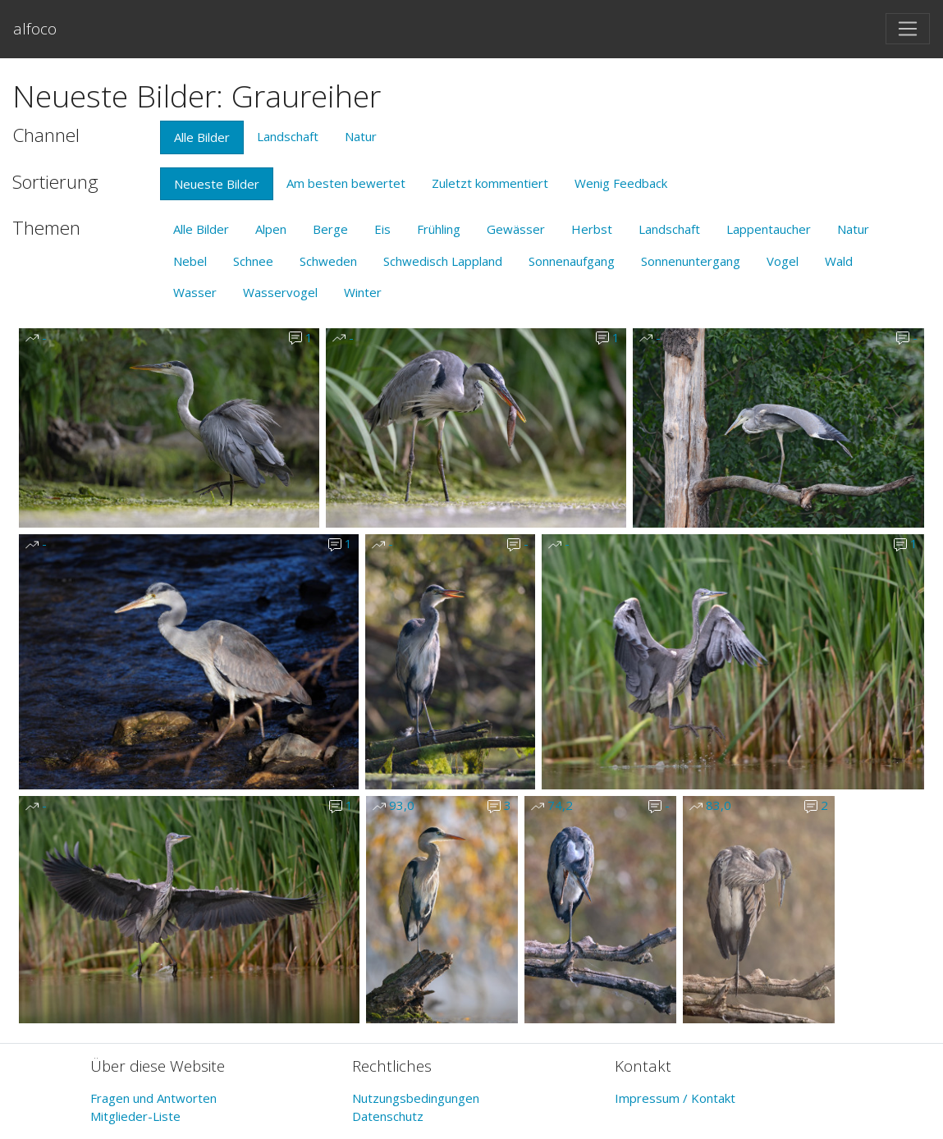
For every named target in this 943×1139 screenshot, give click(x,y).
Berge (330, 229)
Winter (363, 292)
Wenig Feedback (620, 183)
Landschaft (287, 136)
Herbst (591, 229)
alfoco (35, 28)
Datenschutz (387, 1116)
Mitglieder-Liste (135, 1116)
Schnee (253, 261)
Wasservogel (280, 292)
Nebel (190, 261)
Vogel (783, 261)
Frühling (438, 229)
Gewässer (516, 229)
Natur (361, 136)
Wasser (195, 292)
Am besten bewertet (345, 183)
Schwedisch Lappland (442, 261)
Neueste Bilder (216, 184)
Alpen (270, 229)
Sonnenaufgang (572, 261)
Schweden (328, 261)
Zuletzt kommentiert (490, 183)
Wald (839, 261)
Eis (382, 229)
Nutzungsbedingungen (415, 1098)
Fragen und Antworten (153, 1098)
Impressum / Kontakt (675, 1098)
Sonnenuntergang (690, 261)
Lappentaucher (768, 229)
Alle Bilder (202, 137)
